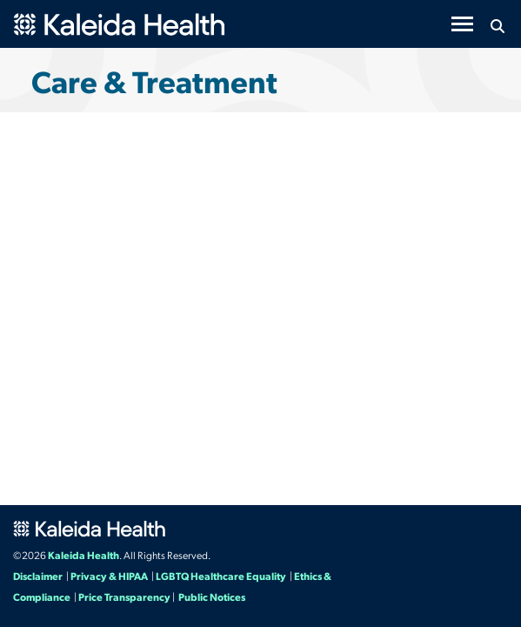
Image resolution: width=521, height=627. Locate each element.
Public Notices (211, 596)
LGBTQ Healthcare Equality (221, 576)
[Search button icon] (497, 26)
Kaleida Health (83, 555)
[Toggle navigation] (462, 24)
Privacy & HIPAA (109, 576)
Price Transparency (124, 596)
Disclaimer (38, 576)
